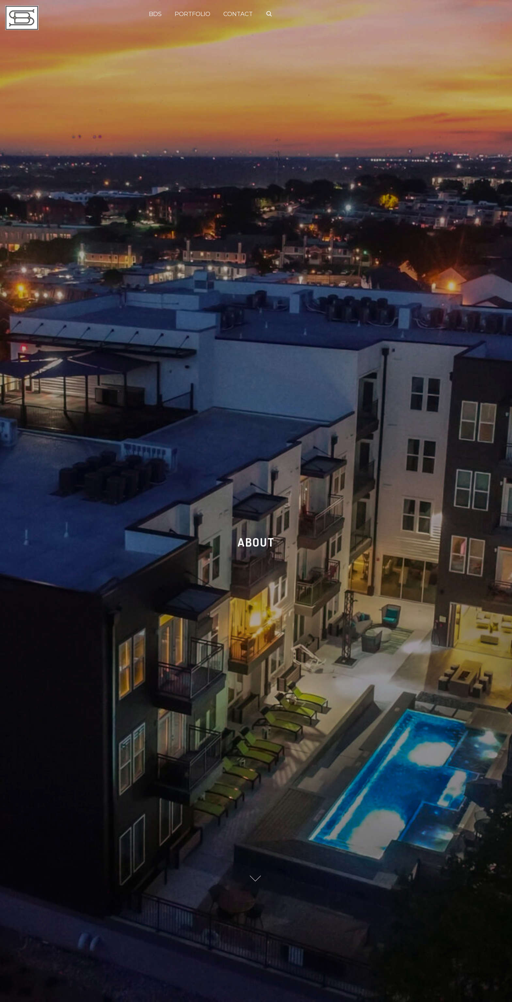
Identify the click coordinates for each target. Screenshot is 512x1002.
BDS (155, 14)
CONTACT (238, 14)
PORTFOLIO (192, 14)
